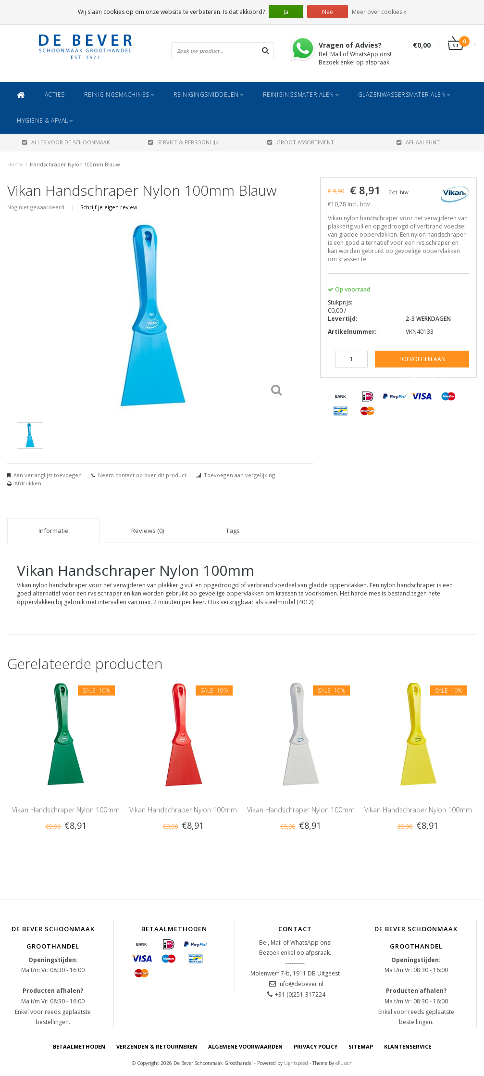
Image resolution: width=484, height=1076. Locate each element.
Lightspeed (296, 1063)
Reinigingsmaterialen (301, 94)
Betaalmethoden (79, 1046)
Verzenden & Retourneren (156, 1046)
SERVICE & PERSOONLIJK (183, 142)
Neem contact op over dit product (142, 475)
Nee (327, 12)
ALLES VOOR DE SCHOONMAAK (66, 142)
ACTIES (55, 94)
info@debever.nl (300, 984)
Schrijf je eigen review (108, 207)
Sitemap (360, 1046)
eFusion (344, 1063)
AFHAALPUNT (418, 142)
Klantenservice (407, 1046)
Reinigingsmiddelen (209, 94)
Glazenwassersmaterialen (404, 94)
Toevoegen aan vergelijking (239, 475)
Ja (286, 12)
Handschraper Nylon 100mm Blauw (75, 164)
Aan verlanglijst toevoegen (47, 475)
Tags (233, 530)
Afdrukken (27, 483)
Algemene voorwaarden (245, 1046)
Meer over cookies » (379, 12)
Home (15, 164)
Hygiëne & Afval (45, 120)
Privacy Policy (315, 1046)
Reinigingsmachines (119, 94)
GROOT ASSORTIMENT (300, 142)
